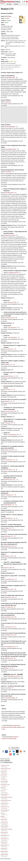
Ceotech (7, 401)
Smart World (8, 349)
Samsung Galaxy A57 (5, 810)
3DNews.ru (7, 556)
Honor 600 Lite (4, 774)
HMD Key (3, 816)
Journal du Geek (9, 411)
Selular (6, 668)
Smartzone (10, 302)
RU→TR (14, 546)
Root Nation (8, 192)
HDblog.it (7, 364)
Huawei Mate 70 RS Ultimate (6, 829)
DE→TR (16, 302)
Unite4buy (7, 536)
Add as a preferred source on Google (14, 748)
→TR (12, 688)
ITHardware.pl (8, 459)
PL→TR (15, 459)
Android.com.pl (8, 479)
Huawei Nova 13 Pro (5, 845)
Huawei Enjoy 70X (4, 822)
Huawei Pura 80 (4, 819)
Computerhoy (8, 317)
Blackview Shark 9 (4, 851)
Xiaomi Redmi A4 (4, 832)
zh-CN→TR (19, 676)
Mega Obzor (8, 546)
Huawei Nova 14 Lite (5, 806)
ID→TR (11, 668)
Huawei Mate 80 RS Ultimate (6, 797)
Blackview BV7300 (4, 854)
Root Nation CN (11, 676)
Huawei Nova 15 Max (5, 765)
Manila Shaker (8, 77)
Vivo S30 (2, 813)
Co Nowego (8, 495)
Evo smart (7, 389)
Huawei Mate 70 (4, 841)
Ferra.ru (7, 567)
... (26, 4)
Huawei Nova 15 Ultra (5, 784)
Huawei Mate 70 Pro (5, 838)
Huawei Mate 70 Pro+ (5, 835)
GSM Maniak (8, 504)
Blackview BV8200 (4, 826)
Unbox (6, 171)
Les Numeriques (12, 434)
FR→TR (16, 411)
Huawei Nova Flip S (5, 803)
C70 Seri (9, 16)
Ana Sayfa (9, 4)
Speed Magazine (9, 149)
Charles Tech (8, 450)
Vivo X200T (3, 778)
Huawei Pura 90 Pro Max (6, 768)
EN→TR (15, 77)
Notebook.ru (8, 597)
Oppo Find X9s (4, 771)
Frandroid (7, 423)
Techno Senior (8, 469)
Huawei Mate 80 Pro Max (6, 800)
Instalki (7, 528)
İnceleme (16, 4)
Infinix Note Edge (4, 781)
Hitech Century (8, 235)
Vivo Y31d (3, 790)
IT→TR (14, 349)
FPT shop (7, 607)
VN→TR (13, 607)
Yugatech (7, 102)
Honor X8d (3, 787)
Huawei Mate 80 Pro (5, 794)
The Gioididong (8, 646)
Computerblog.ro (9, 698)
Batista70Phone (9, 376)
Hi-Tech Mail (8, 579)
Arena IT (7, 688)
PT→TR (17, 327)
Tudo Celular (11, 327)
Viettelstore (8, 617)
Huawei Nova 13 (4, 848)
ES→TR (15, 317)
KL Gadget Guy (11, 272)
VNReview (7, 658)
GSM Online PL (8, 518)
